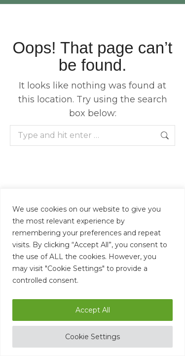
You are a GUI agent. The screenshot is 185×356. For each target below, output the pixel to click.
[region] (92, 272)
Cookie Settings (92, 336)
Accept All (92, 310)
